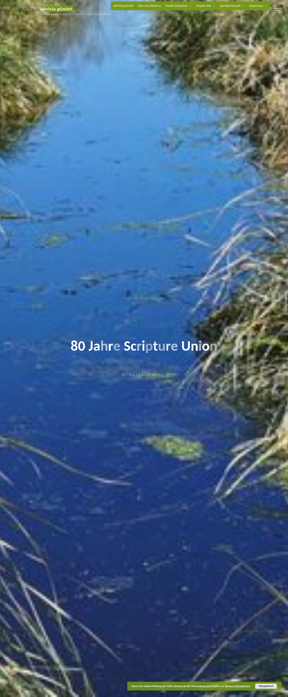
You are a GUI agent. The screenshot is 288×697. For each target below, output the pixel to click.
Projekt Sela (226, 6)
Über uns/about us (170, 6)
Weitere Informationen (237, 686)
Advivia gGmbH (59, 9)
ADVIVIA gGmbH (144, 6)
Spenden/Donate (253, 6)
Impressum (257, 15)
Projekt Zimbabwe (199, 6)
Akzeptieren (266, 686)
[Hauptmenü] (275, 11)
